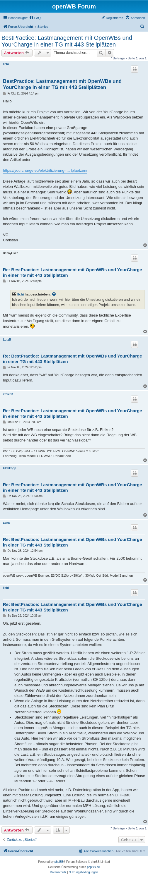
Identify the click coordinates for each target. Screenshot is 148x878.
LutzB (7, 339)
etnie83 (8, 394)
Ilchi (6, 64)
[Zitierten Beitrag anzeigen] (54, 294)
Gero (6, 523)
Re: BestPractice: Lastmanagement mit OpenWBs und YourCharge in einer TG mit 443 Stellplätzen (72, 272)
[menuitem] (35, 17)
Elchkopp (9, 468)
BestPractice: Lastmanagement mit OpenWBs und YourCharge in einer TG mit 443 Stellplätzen (66, 41)
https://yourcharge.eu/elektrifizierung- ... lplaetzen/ (45, 170)
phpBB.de (93, 867)
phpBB (59, 861)
